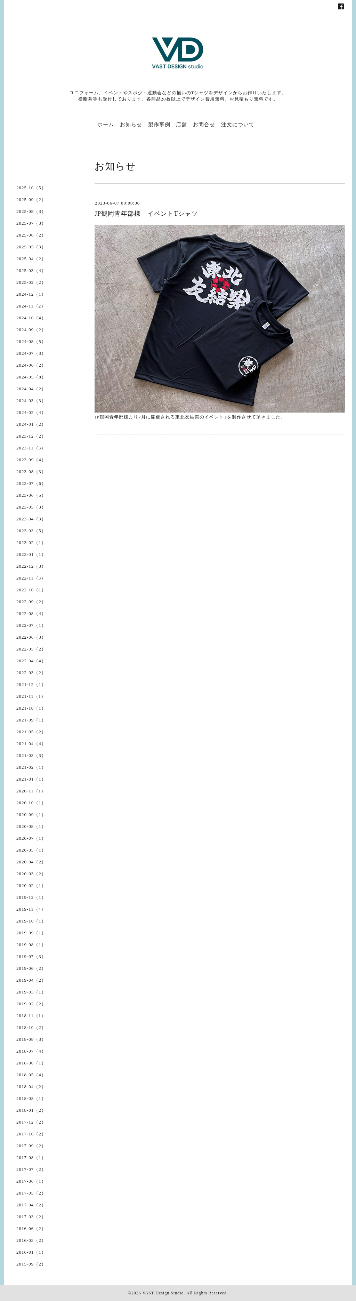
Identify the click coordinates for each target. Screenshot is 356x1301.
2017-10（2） (31, 1133)
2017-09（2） (31, 1145)
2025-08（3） (31, 211)
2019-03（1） (31, 992)
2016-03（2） (31, 1240)
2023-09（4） (31, 459)
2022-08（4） (31, 613)
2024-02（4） (31, 412)
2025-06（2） (31, 235)
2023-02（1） (31, 542)
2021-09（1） (31, 720)
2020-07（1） (31, 838)
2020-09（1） (31, 814)
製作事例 (159, 124)
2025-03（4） (31, 270)
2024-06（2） (31, 365)
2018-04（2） (31, 1086)
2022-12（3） (31, 566)
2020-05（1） (31, 850)
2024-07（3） (31, 353)
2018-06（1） (31, 1062)
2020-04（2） (31, 861)
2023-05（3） (31, 507)
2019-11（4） (31, 909)
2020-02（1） (31, 885)
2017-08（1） (31, 1157)
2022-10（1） (31, 589)
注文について (237, 124)
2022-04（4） (31, 660)
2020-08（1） (31, 826)
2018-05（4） (31, 1074)
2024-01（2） (31, 424)
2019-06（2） (31, 968)
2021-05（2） (31, 731)
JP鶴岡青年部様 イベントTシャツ (146, 213)
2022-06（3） (31, 637)
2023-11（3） (31, 447)
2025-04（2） (31, 258)
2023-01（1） (31, 554)
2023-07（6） (31, 483)
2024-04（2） (31, 388)
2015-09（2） (31, 1264)
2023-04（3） (31, 518)
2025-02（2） (31, 282)
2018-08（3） (31, 1039)
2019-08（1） (31, 944)
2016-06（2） (31, 1228)
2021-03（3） (31, 755)
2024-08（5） (31, 341)
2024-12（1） (31, 294)
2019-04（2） (31, 980)
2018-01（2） (31, 1110)
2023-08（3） (31, 471)
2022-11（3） (31, 578)
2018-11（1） (31, 1015)
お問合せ (204, 124)
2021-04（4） (31, 743)
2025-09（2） (31, 199)
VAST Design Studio (163, 1293)
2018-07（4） (31, 1051)
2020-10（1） (31, 802)
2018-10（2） (31, 1027)
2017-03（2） (31, 1216)
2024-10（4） (31, 317)
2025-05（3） (31, 246)
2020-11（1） (31, 790)
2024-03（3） (31, 400)
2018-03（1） (31, 1098)
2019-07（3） (31, 956)
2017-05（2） (31, 1193)
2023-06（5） (31, 495)
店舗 (181, 124)
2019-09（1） (31, 932)
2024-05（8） (31, 377)
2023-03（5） (31, 530)
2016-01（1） (31, 1252)
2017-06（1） (31, 1181)
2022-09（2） (31, 601)
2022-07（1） (31, 625)
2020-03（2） (31, 873)
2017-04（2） (31, 1204)
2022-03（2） (31, 672)
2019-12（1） (31, 897)
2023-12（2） (31, 436)
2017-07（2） (31, 1169)
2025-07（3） (31, 223)
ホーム (105, 124)
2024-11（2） (31, 306)
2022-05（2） (31, 649)
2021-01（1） (31, 779)
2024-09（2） (31, 329)
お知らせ (131, 124)
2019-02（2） (31, 1003)
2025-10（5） (31, 187)
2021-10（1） (31, 708)
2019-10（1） (31, 921)
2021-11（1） (31, 696)
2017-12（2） (31, 1122)
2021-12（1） (31, 684)
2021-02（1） (31, 767)
